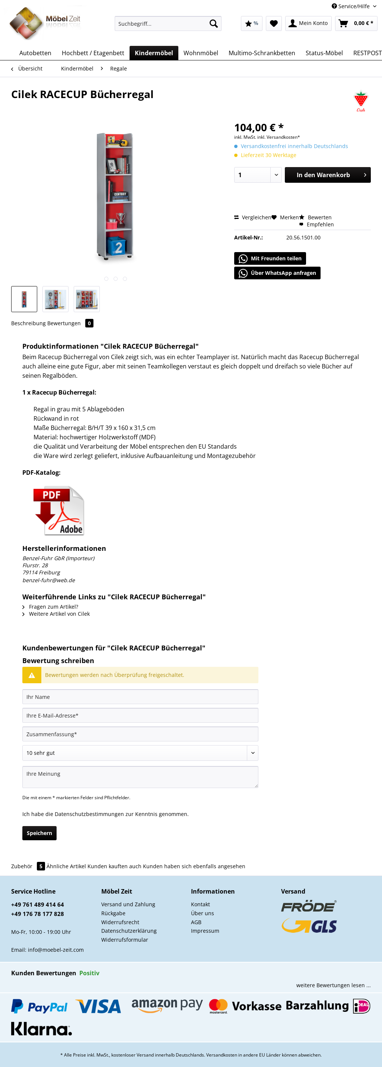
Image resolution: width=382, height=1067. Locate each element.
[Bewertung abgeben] (140, 753)
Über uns (202, 913)
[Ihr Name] (140, 696)
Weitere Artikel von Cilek (56, 613)
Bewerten (315, 217)
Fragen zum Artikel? (50, 606)
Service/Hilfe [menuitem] (351, 6)
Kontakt (200, 904)
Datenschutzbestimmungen (89, 813)
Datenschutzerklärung (129, 930)
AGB (196, 922)
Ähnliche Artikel (66, 866)
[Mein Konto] (308, 23)
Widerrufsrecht (120, 922)
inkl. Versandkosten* (278, 137)
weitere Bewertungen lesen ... (333, 985)
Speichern (39, 833)
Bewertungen (70, 323)
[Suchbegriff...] (168, 23)
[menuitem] (168, 27)
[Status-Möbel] (324, 53)
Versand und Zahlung (128, 904)
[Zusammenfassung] (140, 733)
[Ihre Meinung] (140, 777)
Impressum (205, 930)
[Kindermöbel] (154, 53)
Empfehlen (316, 224)
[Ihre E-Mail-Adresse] (140, 715)
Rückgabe (113, 913)
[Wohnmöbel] (200, 53)
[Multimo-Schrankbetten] (261, 53)
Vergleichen (252, 217)
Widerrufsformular (124, 939)
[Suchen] (214, 23)
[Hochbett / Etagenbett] (93, 53)
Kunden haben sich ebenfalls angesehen (194, 866)
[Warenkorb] (356, 23)
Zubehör (29, 866)
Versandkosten (221, 1055)
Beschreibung (28, 323)
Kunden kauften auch (114, 866)
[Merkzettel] (274, 23)
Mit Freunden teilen (270, 258)
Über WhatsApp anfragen (277, 273)
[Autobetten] (35, 53)
